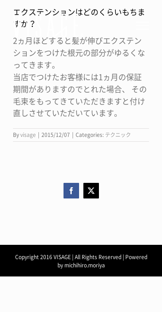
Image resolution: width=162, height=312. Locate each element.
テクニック (118, 134)
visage (28, 134)
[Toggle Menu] (142, 25)
